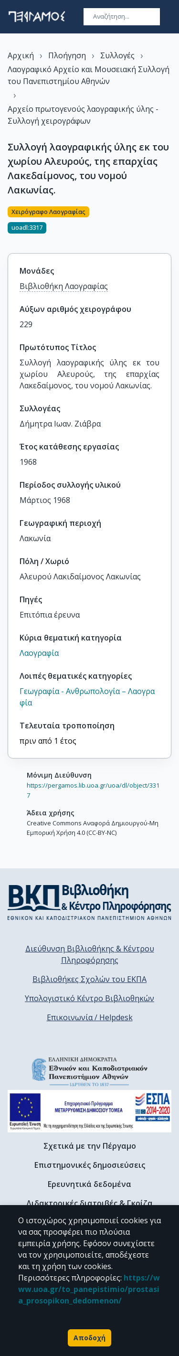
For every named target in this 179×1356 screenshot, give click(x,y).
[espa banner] (89, 1111)
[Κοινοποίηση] (167, 224)
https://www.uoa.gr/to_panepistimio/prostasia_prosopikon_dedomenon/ (89, 1289)
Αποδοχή (89, 1337)
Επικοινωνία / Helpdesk (90, 1017)
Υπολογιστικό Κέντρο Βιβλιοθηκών (89, 998)
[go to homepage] (37, 16)
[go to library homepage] (89, 902)
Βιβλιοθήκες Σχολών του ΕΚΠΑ (89, 979)
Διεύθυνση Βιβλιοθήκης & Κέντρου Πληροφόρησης (89, 954)
